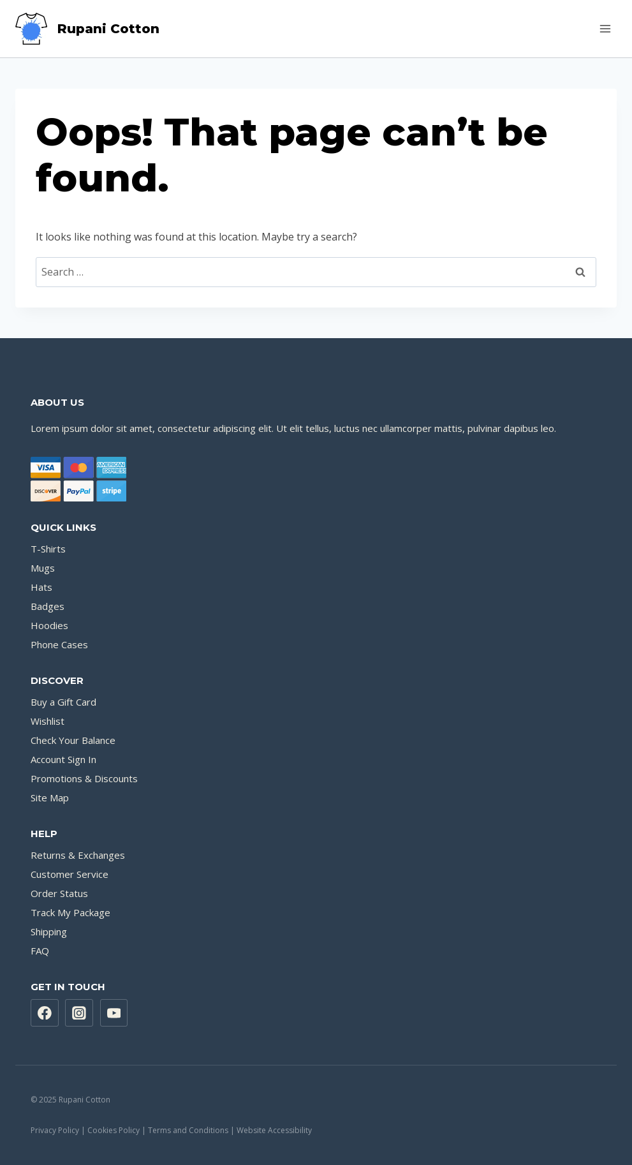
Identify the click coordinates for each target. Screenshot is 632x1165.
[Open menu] (605, 28)
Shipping (49, 931)
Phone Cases (59, 644)
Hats (41, 587)
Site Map (50, 797)
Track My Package (70, 912)
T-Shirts (48, 548)
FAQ (40, 950)
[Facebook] (45, 1013)
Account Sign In (63, 759)
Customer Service (69, 874)
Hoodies (49, 625)
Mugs (43, 567)
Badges (47, 606)
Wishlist (47, 721)
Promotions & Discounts (84, 778)
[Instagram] (79, 1013)
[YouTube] (114, 1013)
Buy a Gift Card (63, 701)
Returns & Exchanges (78, 855)
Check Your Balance (73, 740)
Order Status (59, 893)
